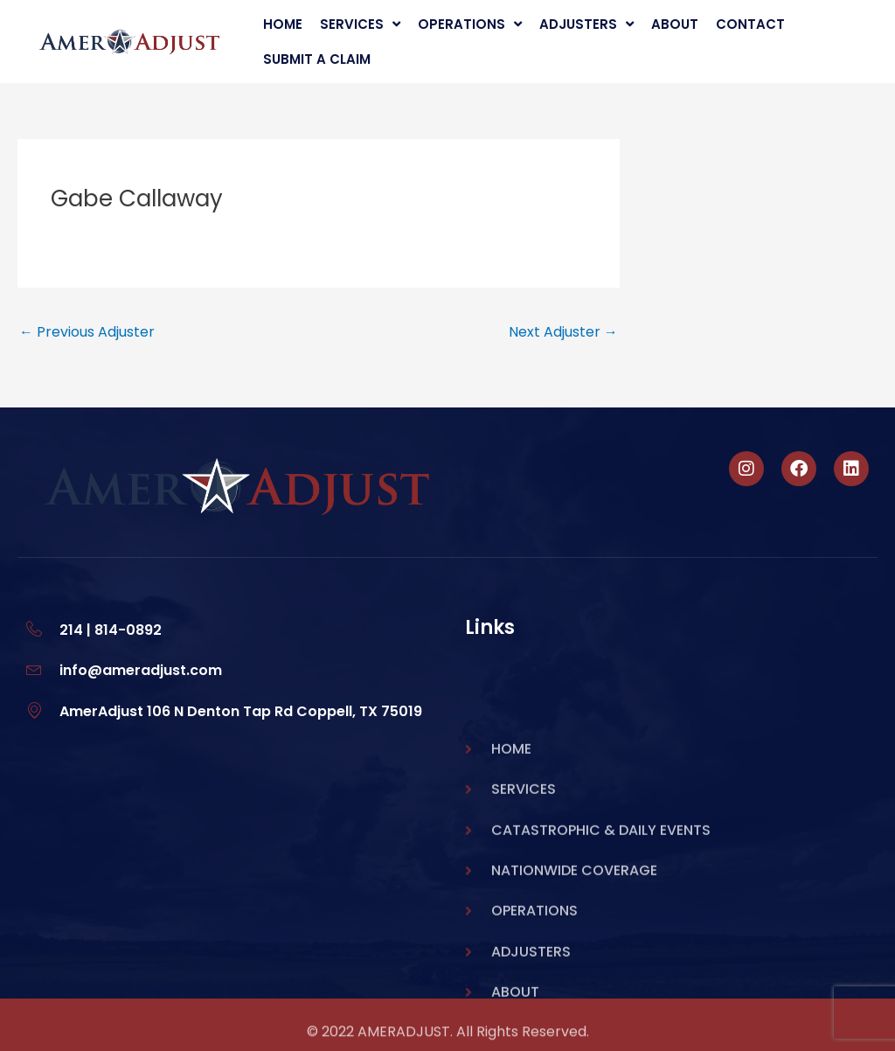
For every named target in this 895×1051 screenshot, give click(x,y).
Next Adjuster (563, 332)
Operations (470, 24)
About (674, 24)
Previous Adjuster (87, 332)
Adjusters (586, 24)
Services (360, 24)
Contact (750, 24)
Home (282, 24)
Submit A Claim (317, 59)
